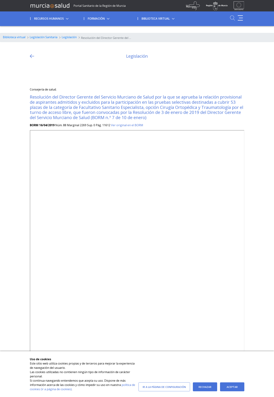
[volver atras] (32, 56)
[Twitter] (32, 73)
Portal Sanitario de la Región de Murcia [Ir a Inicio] (99, 6)
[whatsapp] (46, 73)
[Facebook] (39, 73)
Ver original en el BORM (127, 125)
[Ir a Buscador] (232, 18)
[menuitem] (57, 18)
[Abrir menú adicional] (240, 18)
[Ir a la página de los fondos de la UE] (239, 5)
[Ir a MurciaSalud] (50, 5)
